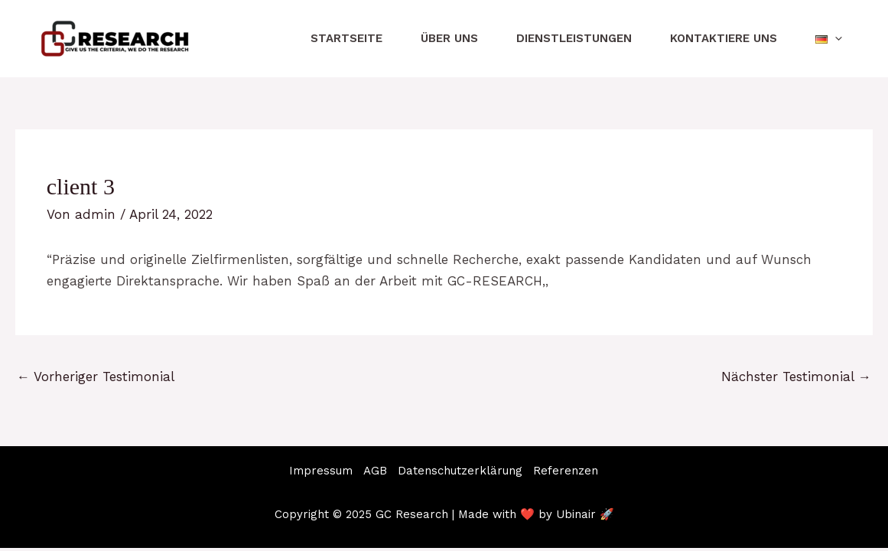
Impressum (321, 471)
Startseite (346, 38)
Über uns (449, 38)
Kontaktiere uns (723, 38)
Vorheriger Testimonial (95, 376)
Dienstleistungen (574, 38)
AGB (375, 471)
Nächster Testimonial (796, 376)
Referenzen (565, 471)
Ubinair (576, 514)
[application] (835, 38)
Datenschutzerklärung (460, 471)
